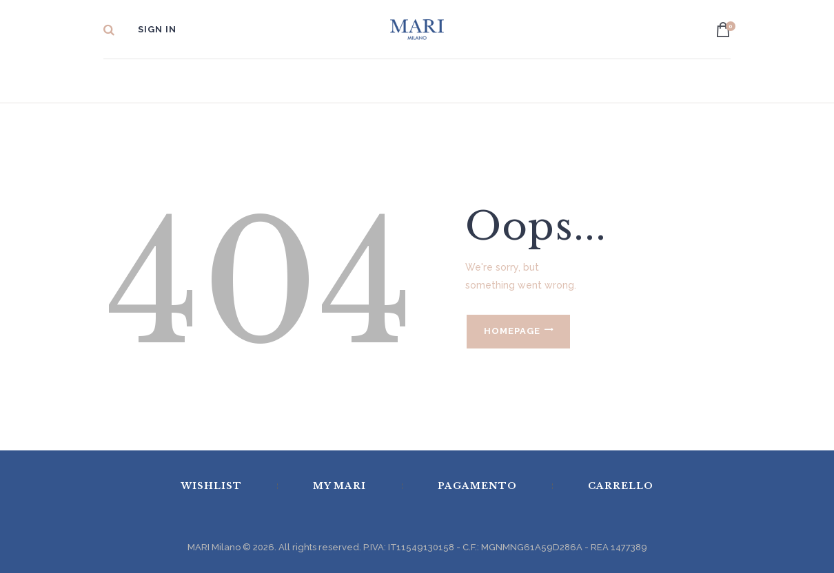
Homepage (512, 331)
